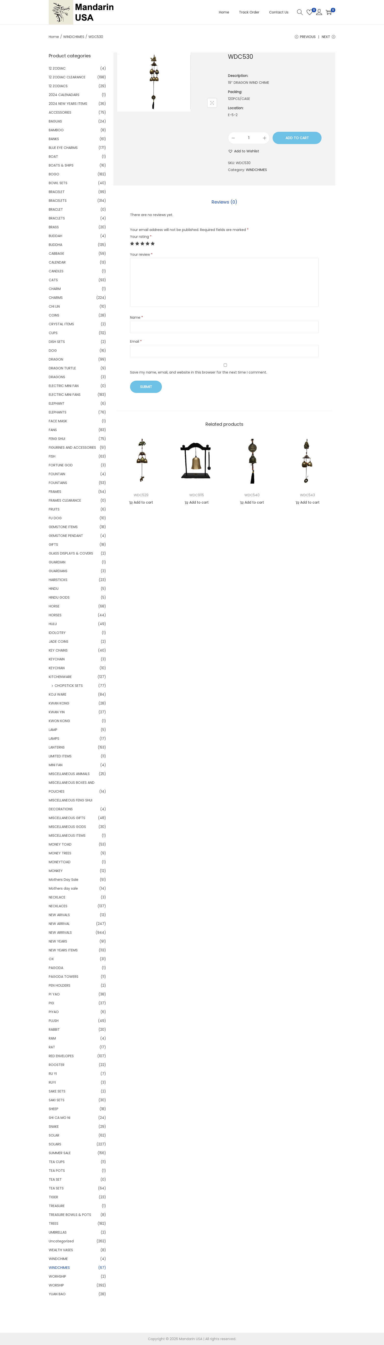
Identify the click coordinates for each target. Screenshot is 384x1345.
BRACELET (57, 191)
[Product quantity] (248, 137)
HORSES (55, 615)
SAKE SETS (57, 1091)
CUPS (53, 332)
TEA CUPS (57, 1161)
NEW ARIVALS (59, 914)
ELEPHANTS (57, 412)
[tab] (224, 202)
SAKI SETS (56, 1100)
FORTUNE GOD (61, 465)
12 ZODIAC (57, 68)
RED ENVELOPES (61, 1056)
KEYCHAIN (57, 659)
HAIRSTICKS (58, 579)
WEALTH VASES (61, 1250)
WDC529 (141, 495)
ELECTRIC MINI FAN (64, 385)
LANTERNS (57, 747)
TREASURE (57, 1205)
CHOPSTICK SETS (69, 685)
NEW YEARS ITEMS (63, 950)
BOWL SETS (58, 183)
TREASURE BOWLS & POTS (70, 1214)
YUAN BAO (57, 1294)
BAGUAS (55, 121)
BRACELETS (58, 200)
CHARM (55, 288)
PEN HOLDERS (59, 985)
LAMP (53, 729)
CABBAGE (56, 253)
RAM (52, 1038)
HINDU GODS (59, 597)
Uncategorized (61, 1241)
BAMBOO (56, 130)
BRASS (54, 227)
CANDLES (56, 271)
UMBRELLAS (58, 1232)
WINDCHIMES (73, 36)
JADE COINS (58, 641)
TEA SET (55, 1179)
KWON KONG (59, 720)
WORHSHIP (57, 1276)
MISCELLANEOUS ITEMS (67, 835)
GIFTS (53, 544)
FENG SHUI (57, 438)
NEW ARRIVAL (59, 923)
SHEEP (53, 1108)
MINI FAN (55, 765)
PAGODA (56, 967)
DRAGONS (57, 377)
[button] (243, 151)
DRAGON (56, 359)
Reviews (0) (224, 202)
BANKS (54, 138)
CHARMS (56, 297)
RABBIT (54, 1029)
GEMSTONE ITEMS (63, 526)
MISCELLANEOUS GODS (67, 826)
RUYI (52, 1082)
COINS (54, 315)
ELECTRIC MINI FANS (65, 394)
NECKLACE (57, 897)
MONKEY (56, 870)
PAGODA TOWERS (63, 976)
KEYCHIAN (57, 668)
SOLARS (55, 1144)
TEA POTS (57, 1170)
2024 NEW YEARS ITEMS (68, 103)
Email (136, 341)
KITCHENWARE (60, 676)
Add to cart (297, 137)
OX (51, 959)
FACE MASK (58, 421)
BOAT (53, 156)
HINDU (54, 588)
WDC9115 (196, 495)
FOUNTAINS (58, 482)
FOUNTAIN (57, 474)
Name (136, 317)
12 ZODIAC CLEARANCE (67, 77)
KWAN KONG (59, 703)
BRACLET (56, 209)
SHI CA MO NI (59, 1117)
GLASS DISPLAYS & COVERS (71, 553)
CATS (53, 280)
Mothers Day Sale (63, 879)
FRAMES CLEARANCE (65, 500)
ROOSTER (56, 1064)
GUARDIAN (57, 562)
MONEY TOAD (60, 844)
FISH (52, 456)
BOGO (54, 174)
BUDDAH (55, 235)
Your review (141, 254)
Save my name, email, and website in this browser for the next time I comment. (198, 372)
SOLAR (54, 1135)
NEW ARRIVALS (60, 932)
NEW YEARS (58, 941)
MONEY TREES (60, 853)
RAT (52, 1047)
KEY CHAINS (58, 650)
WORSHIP (56, 1285)
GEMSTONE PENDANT (66, 535)
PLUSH (54, 1020)
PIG (51, 1003)
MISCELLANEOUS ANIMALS (69, 773)
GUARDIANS (58, 571)
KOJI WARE (57, 694)
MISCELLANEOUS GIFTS (67, 817)
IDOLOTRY (57, 632)
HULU (53, 623)
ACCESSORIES (60, 112)
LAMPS (54, 738)
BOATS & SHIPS (61, 165)
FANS (53, 429)
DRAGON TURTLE (62, 368)
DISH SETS (57, 341)
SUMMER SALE (60, 1153)
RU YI (53, 1073)
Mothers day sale (63, 888)
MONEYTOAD (60, 862)
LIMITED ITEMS (60, 756)
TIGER (53, 1197)
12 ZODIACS (58, 86)
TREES (53, 1223)
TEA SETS (56, 1188)
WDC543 (307, 495)
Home (54, 36)
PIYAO (54, 1011)
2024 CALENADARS (64, 94)
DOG (53, 350)
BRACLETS (57, 218)
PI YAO (54, 994)
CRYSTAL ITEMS (61, 324)
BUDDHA (55, 244)
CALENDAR (57, 262)
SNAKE (54, 1126)
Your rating (141, 236)
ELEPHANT (56, 403)
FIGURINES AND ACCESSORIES (72, 447)
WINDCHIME (58, 1258)
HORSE (54, 606)
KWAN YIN (57, 712)
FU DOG (55, 518)
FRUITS (54, 509)
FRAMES (55, 491)
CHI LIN (54, 306)
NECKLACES (58, 906)
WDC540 (252, 495)
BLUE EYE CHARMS (63, 147)
